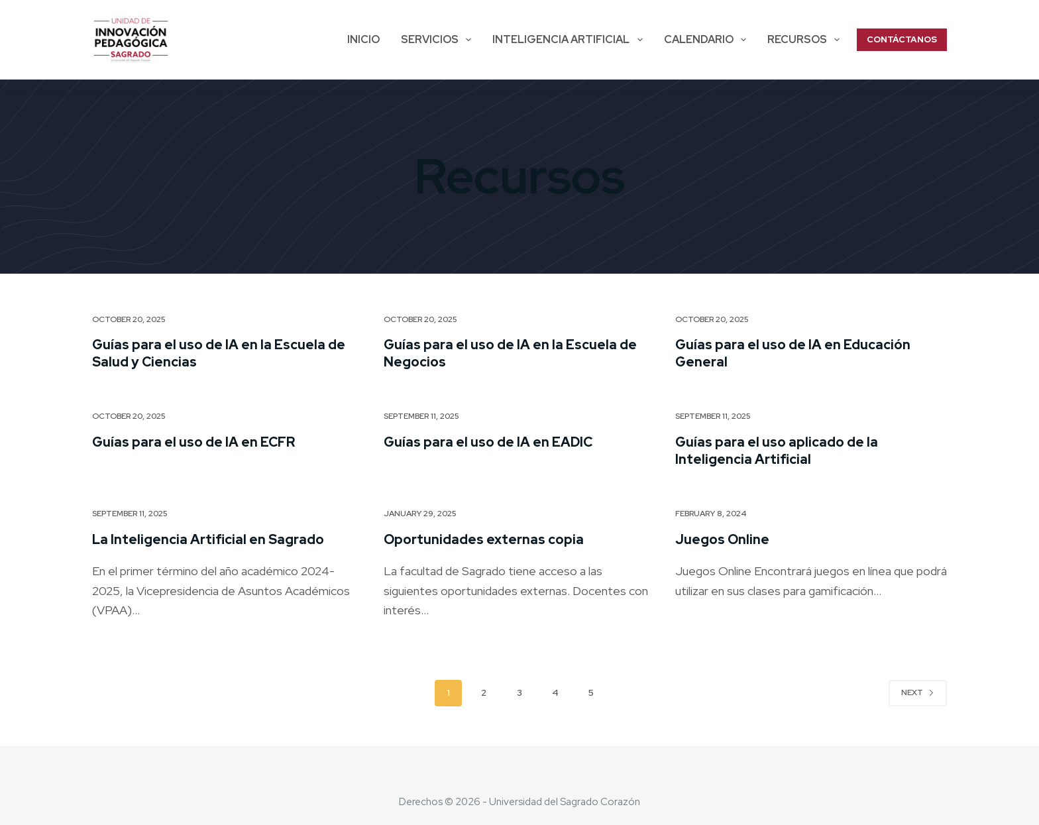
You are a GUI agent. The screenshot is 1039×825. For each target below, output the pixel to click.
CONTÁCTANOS (902, 39)
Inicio (363, 39)
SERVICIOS (438, 40)
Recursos (806, 40)
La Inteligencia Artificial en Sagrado (208, 539)
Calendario (707, 40)
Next (917, 692)
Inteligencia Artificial (569, 40)
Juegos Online (722, 539)
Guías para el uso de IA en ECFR (193, 442)
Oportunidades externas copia (484, 539)
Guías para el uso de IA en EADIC (488, 442)
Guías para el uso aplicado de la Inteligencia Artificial (776, 450)
